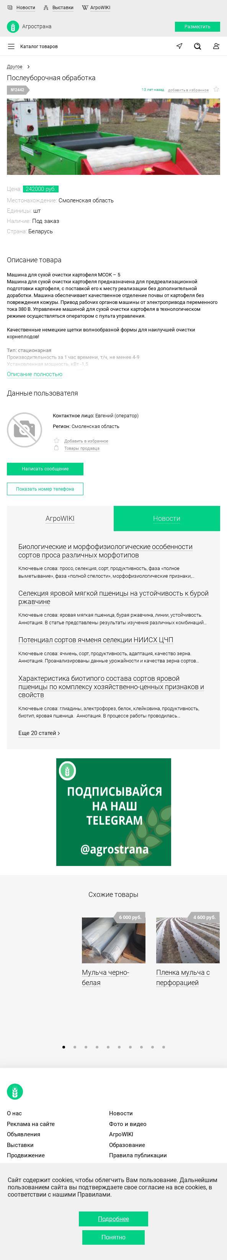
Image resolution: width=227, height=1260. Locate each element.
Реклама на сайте (31, 1124)
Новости (25, 7)
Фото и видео (128, 1124)
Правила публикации (138, 1155)
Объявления (23, 1134)
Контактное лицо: (73, 415)
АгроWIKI (100, 7)
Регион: (61, 426)
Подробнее (113, 1219)
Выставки (62, 7)
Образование (127, 1145)
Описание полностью (34, 374)
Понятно (113, 1237)
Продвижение (26, 1155)
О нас (14, 1113)
